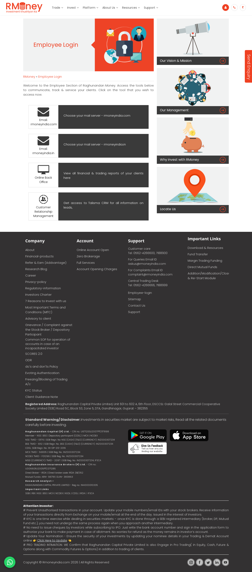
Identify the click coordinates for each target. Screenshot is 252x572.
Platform (89, 8)
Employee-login (140, 293)
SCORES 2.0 (33, 354)
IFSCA (98, 460)
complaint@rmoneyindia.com (150, 274)
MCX (51, 493)
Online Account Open (93, 250)
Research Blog (36, 269)
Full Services (86, 262)
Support (149, 8)
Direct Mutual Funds (202, 267)
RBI (33, 493)
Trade (56, 8)
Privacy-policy (35, 282)
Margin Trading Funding (205, 260)
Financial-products (39, 256)
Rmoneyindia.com (56, 562)
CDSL (75, 493)
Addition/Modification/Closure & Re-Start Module (208, 275)
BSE (45, 493)
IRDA (82, 493)
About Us (108, 8)
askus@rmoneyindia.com (147, 264)
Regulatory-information (43, 288)
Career (30, 275)
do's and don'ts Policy (41, 366)
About (30, 250)
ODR (28, 360)
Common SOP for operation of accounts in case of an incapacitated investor (47, 344)
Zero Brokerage (88, 256)
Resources (129, 8)
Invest (71, 8)
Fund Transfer (198, 254)
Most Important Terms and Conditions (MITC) (45, 309)
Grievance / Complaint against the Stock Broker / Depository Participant (48, 329)
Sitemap (134, 299)
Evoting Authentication (42, 373)
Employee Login (50, 76)
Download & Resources (205, 248)
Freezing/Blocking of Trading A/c (46, 381)
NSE (39, 493)
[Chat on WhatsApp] (9, 562)
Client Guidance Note (41, 397)
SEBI (27, 493)
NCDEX (59, 493)
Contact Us (136, 305)
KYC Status (33, 390)
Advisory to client (38, 318)
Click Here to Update (52, 540)
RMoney (29, 76)
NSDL (68, 493)
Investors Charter (38, 294)
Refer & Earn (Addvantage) (45, 262)
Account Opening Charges (97, 269)
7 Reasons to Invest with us (45, 301)
